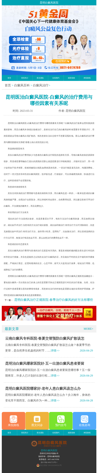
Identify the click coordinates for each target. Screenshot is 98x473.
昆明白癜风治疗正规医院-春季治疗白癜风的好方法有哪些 (53, 300)
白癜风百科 (22, 85)
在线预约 (55, 78)
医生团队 (40, 78)
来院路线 (87, 78)
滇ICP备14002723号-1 (49, 462)
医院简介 (24, 78)
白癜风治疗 (40, 85)
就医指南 (71, 78)
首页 (9, 78)
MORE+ (88, 328)
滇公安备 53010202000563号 (51, 465)
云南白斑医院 (35, 142)
